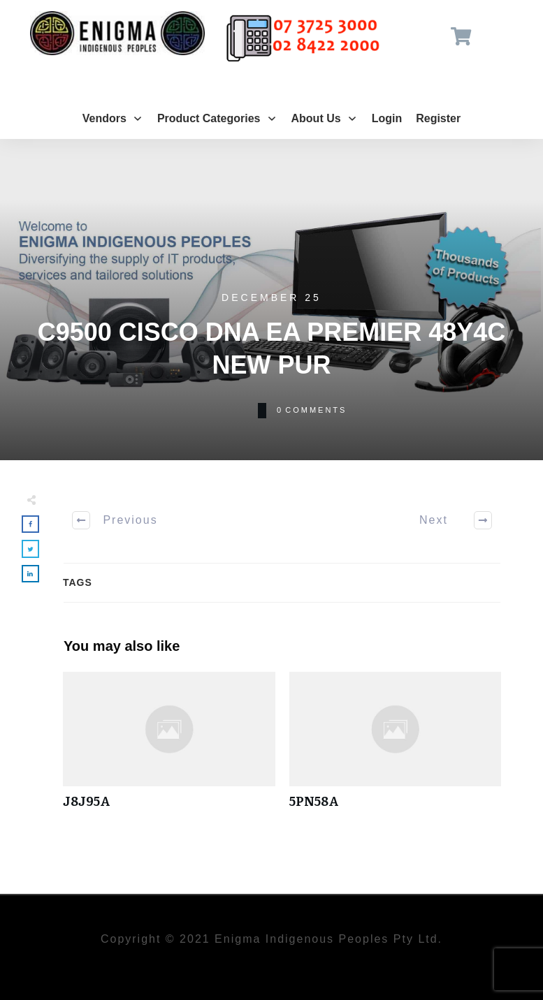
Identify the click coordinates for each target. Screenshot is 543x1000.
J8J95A (169, 747)
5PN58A (395, 747)
